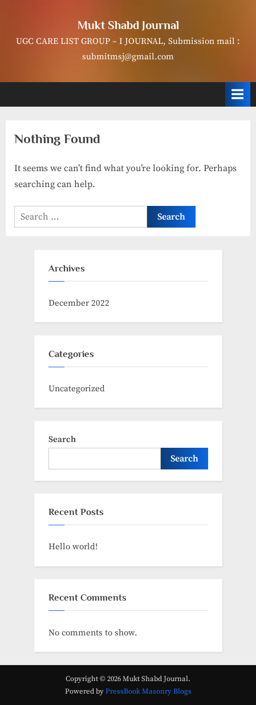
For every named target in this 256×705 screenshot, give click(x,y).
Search (62, 439)
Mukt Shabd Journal (128, 25)
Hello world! (72, 546)
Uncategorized (76, 388)
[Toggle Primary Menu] (237, 94)
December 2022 (78, 303)
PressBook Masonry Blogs (148, 691)
